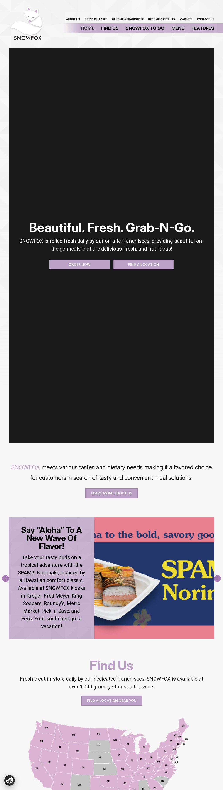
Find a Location (143, 264)
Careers (186, 19)
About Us (73, 19)
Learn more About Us (111, 493)
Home (87, 28)
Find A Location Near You (111, 700)
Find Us (110, 28)
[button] (5, 578)
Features (202, 28)
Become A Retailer (161, 19)
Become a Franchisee (128, 19)
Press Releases (96, 19)
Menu (177, 28)
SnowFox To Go (145, 28)
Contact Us (205, 19)
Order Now (79, 264)
